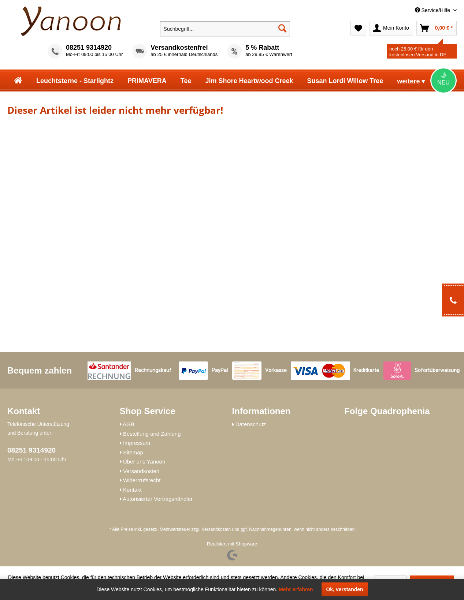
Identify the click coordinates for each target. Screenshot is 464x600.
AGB (128, 424)
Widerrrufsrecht (142, 480)
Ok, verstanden (344, 589)
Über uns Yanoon (144, 461)
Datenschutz (250, 424)
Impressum (136, 443)
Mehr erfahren (296, 589)
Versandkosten (141, 471)
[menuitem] (403, 10)
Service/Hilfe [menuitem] (433, 10)
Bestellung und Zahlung (152, 434)
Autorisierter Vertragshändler (158, 499)
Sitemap (133, 452)
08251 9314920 (89, 47)
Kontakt (132, 490)
